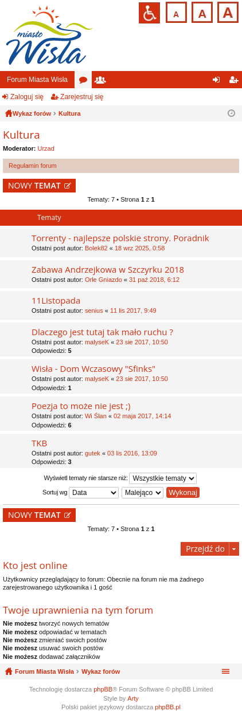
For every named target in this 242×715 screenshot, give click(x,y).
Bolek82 (96, 248)
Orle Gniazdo (103, 279)
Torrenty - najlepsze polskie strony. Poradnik (120, 238)
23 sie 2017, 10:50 (142, 342)
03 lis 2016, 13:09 (132, 453)
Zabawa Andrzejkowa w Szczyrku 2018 (108, 269)
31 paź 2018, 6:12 (154, 279)
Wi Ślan (96, 415)
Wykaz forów (100, 671)
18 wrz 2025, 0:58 (140, 248)
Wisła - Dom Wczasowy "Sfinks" (93, 368)
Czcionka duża (226, 11)
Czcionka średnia (201, 11)
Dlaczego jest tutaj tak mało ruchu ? (102, 332)
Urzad (46, 148)
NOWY (34, 185)
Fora (85, 82)
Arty (133, 698)
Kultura (21, 134)
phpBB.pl (168, 707)
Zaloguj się (27, 97)
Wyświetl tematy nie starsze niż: (120, 478)
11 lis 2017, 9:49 (133, 310)
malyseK (97, 342)
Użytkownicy (102, 82)
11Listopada (56, 300)
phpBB (102, 689)
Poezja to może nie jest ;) (81, 405)
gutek (92, 453)
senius (94, 310)
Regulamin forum (33, 165)
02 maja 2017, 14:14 (142, 415)
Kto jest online (35, 565)
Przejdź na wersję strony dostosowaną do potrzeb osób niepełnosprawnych (149, 12)
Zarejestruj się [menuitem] (235, 82)
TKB (39, 443)
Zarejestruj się (81, 97)
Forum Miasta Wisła (37, 80)
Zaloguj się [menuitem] (219, 82)
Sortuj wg (80, 492)
